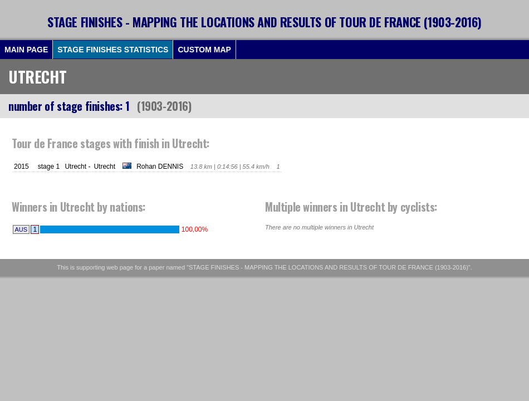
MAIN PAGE (26, 49)
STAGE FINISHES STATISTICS (112, 49)
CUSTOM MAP (204, 49)
